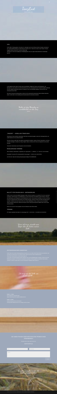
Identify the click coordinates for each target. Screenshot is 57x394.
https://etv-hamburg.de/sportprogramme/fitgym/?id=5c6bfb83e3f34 (24, 156)
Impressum (19, 391)
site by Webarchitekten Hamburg (28, 391)
